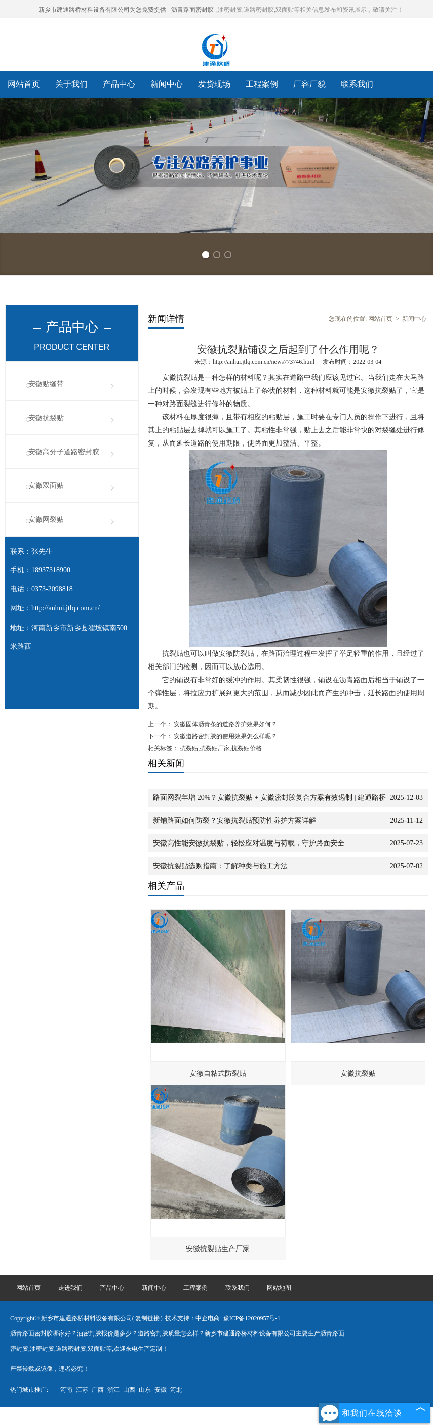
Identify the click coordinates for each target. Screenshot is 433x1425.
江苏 (82, 1389)
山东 (145, 1389)
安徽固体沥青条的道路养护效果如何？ (224, 724)
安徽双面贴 (46, 485)
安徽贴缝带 (46, 384)
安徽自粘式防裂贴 (217, 1073)
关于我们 (71, 84)
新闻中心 (166, 84)
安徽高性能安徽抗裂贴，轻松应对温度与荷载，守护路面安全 (248, 843)
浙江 (113, 1389)
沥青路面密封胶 (192, 9)
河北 (176, 1389)
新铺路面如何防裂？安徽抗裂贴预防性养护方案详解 (234, 820)
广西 (98, 1389)
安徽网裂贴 (46, 519)
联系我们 (357, 84)
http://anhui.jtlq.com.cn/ (65, 608)
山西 (129, 1389)
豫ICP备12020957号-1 (252, 1318)
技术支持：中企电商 (192, 1318)
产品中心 (119, 84)
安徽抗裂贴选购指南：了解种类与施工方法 (220, 866)
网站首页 (24, 84)
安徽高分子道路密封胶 (63, 452)
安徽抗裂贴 (46, 418)
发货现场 (214, 84)
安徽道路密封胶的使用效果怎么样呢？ (224, 736)
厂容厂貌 (309, 84)
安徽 (160, 1389)
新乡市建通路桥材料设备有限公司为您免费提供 (102, 9)
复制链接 (147, 1318)
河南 (66, 1389)
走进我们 (70, 1288)
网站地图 (279, 1288)
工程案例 (262, 84)
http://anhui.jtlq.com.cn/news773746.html (263, 361)
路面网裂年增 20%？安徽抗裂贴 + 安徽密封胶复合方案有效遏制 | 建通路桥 (269, 797)
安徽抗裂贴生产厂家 (218, 1249)
